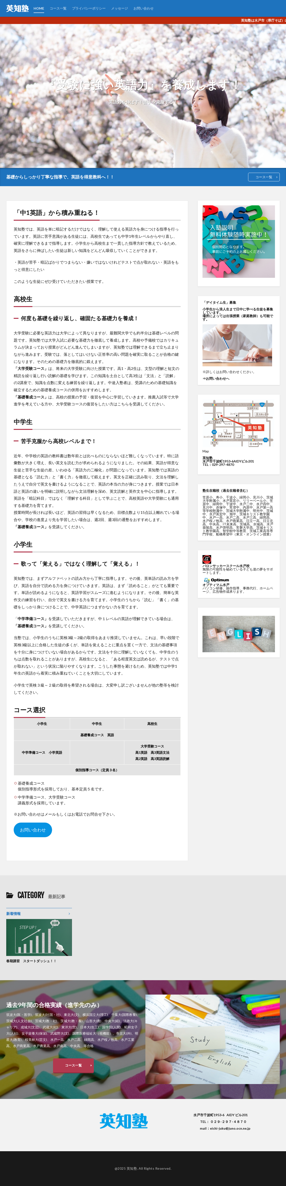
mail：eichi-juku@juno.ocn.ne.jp (225, 1128)
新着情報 (13, 913)
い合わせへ (221, 378)
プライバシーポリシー (89, 8)
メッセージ (119, 8)
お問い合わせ (143, 8)
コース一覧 (58, 8)
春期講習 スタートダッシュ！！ (31, 961)
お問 (209, 378)
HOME (39, 8)
